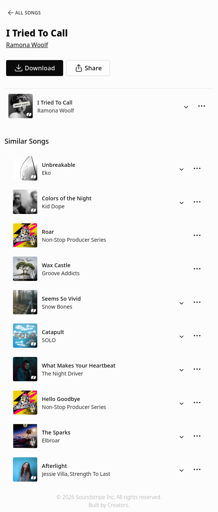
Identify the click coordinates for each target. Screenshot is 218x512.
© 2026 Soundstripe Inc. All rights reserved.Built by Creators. (108, 501)
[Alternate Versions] (186, 106)
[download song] (34, 68)
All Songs (24, 13)
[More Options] (202, 106)
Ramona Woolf (27, 45)
